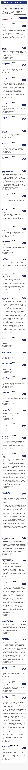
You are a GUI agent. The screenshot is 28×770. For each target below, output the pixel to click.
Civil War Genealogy (6, 12)
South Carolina (12, 12)
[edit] (25, 26)
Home (3, 11)
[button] (10, 24)
